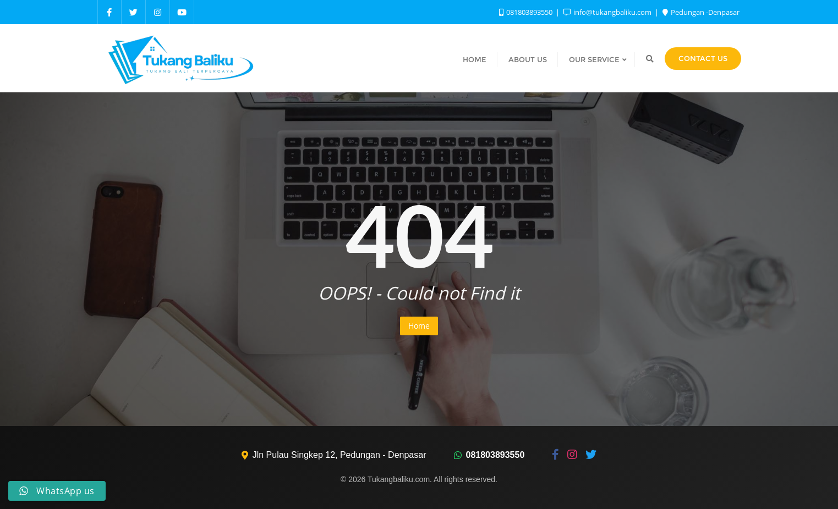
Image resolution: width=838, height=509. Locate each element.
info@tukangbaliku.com (608, 12)
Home (419, 325)
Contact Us (702, 58)
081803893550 (526, 12)
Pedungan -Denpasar (701, 12)
